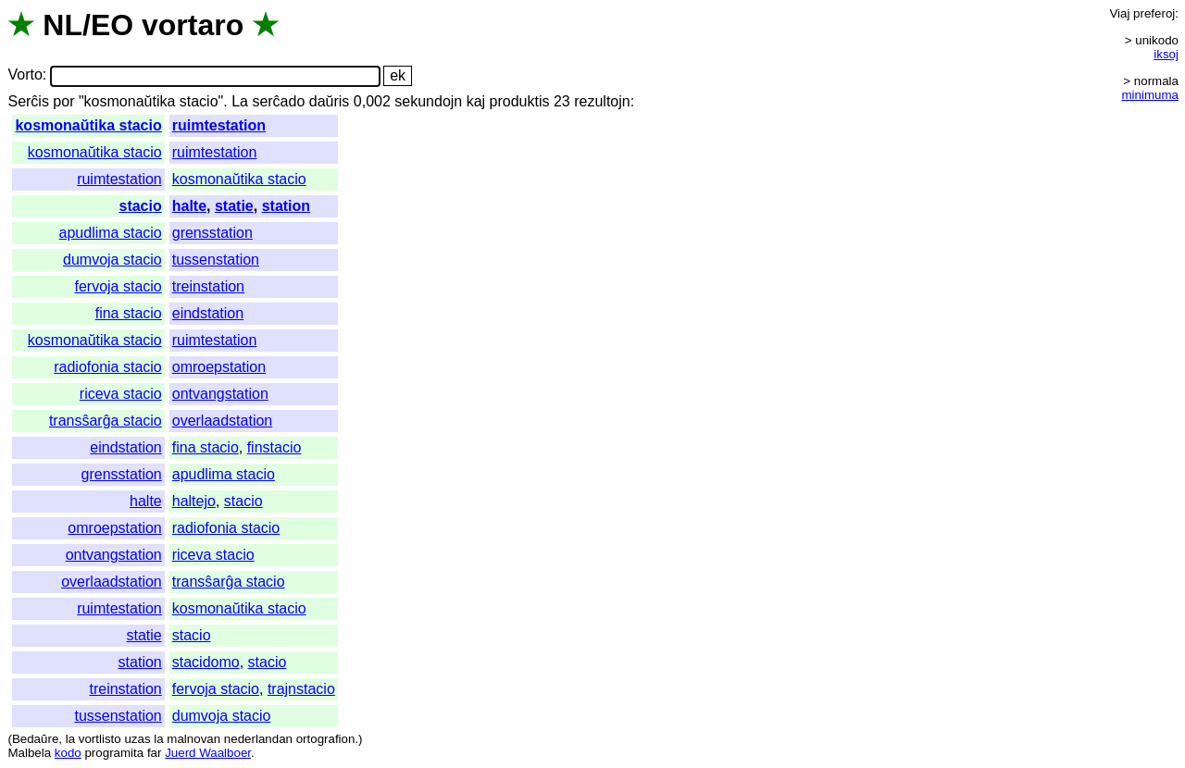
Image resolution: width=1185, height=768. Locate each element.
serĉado (278, 101)
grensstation (212, 233)
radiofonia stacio (108, 367)
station (286, 206)
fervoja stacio (117, 286)
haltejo (194, 501)
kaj (476, 101)
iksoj (1166, 54)
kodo (68, 753)
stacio (139, 206)
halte (189, 206)
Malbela (29, 753)
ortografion (326, 739)
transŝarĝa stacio (105, 420)
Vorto (24, 75)
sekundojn (428, 101)
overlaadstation (222, 420)
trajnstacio (301, 689)
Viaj (1119, 13)
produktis (520, 101)
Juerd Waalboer (208, 753)
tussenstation (215, 259)
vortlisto (100, 739)
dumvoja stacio (112, 259)
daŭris (329, 101)
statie (234, 206)
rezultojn (602, 101)
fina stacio (128, 313)
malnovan (193, 739)
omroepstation (219, 367)
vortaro (192, 25)
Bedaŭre (35, 739)
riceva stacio (121, 394)
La (239, 101)
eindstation (207, 313)
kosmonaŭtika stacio (88, 125)
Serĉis (27, 101)
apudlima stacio (110, 233)
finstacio (274, 447)
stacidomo (206, 662)
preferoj (1154, 13)
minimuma (1150, 95)
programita (113, 753)
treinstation (208, 286)
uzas (137, 739)
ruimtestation (219, 125)
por (63, 101)
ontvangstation (220, 394)
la (70, 739)
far (154, 753)
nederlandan (258, 739)
